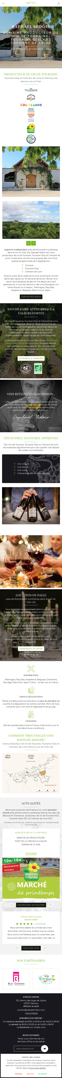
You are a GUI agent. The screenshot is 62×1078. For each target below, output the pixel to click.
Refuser (18, 1074)
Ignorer (30, 1074)
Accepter (42, 1074)
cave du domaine (48, 701)
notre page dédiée (37, 1068)
